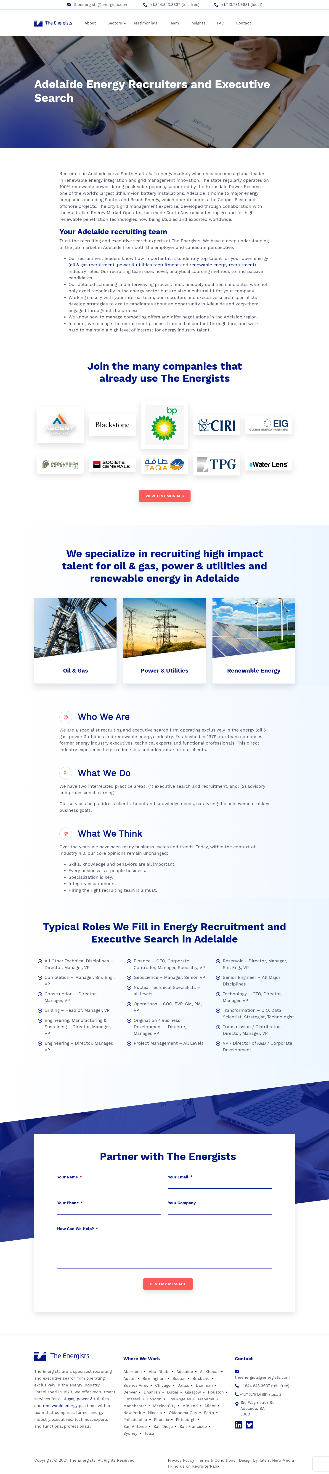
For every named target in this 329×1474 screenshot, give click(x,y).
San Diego (163, 1426)
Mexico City (164, 1406)
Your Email (180, 1177)
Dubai (172, 1392)
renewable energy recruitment (222, 264)
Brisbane (201, 1378)
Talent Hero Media (276, 1460)
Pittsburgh (186, 1419)
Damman (204, 1385)
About (90, 23)
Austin (129, 1378)
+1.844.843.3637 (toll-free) (174, 4)
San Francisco (193, 1426)
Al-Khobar (209, 1371)
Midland (190, 1406)
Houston (216, 1392)
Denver (130, 1392)
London (154, 1399)
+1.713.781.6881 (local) (241, 4)
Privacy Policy (181, 1460)
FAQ (220, 23)
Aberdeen (132, 1371)
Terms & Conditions (216, 1460)
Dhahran (152, 1392)
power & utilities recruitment (148, 264)
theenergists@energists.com (101, 4)
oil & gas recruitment (92, 264)
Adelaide (184, 1371)
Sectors (117, 23)
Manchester (134, 1406)
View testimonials (165, 496)
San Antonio (135, 1426)
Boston (179, 1378)
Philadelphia (135, 1419)
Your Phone (70, 1203)
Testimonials (145, 23)
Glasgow (193, 1392)
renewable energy (60, 1405)
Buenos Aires (135, 1385)
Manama (206, 1399)
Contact (243, 23)
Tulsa (149, 1433)
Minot (210, 1406)
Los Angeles (179, 1399)
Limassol (131, 1399)
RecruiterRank (206, 1466)
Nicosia (155, 1412)
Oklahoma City (183, 1412)
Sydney (130, 1433)
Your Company (182, 1203)
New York (132, 1412)
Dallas (183, 1385)
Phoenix (161, 1419)
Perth (209, 1412)
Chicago (162, 1385)
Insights (197, 23)
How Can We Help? (77, 1228)
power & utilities (93, 1399)
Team (174, 23)
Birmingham (154, 1378)
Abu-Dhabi (159, 1371)
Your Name (69, 1177)
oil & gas (66, 1399)
